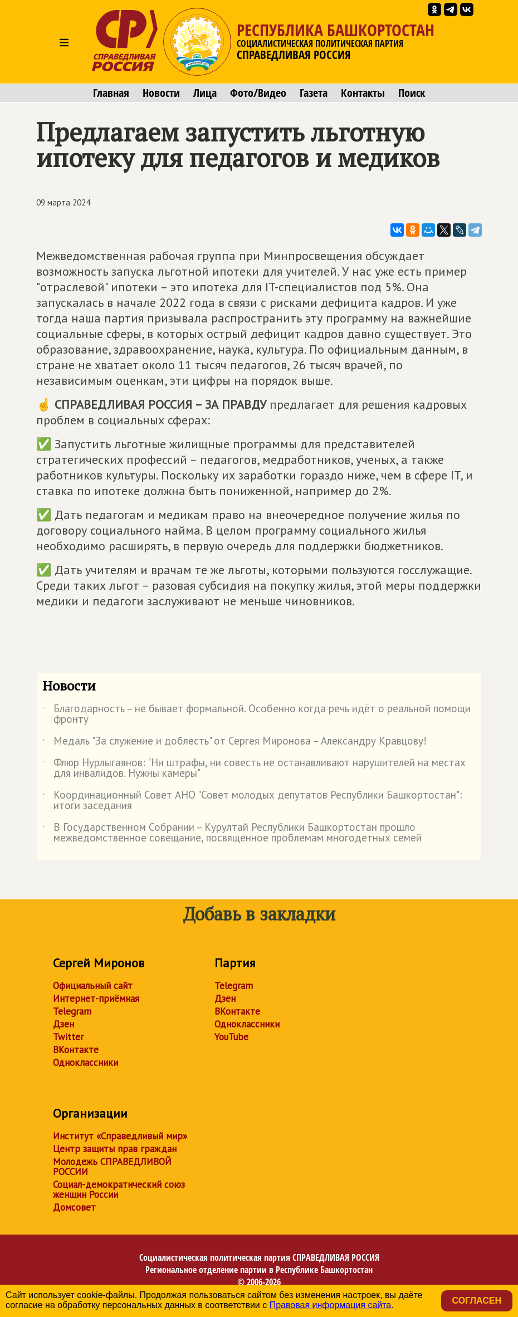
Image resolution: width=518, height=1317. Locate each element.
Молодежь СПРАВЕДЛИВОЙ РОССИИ (112, 1167)
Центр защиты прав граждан (115, 1149)
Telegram (72, 1011)
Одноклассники (85, 1062)
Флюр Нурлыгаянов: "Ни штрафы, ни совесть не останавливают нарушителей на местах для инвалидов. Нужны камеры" (254, 768)
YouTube (231, 1037)
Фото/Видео (258, 93)
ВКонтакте (76, 1050)
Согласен (476, 1300)
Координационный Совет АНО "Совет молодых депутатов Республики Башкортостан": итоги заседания (252, 801)
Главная (111, 93)
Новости (161, 93)
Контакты (363, 93)
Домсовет (74, 1207)
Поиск (411, 93)
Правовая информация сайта (331, 1305)
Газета (314, 93)
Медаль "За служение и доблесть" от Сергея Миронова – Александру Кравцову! (234, 743)
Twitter (68, 1037)
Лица (205, 93)
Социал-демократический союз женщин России (119, 1189)
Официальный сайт (93, 986)
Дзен (63, 1024)
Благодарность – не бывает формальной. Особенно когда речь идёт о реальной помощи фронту (256, 714)
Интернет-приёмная (96, 998)
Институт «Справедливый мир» (120, 1136)
